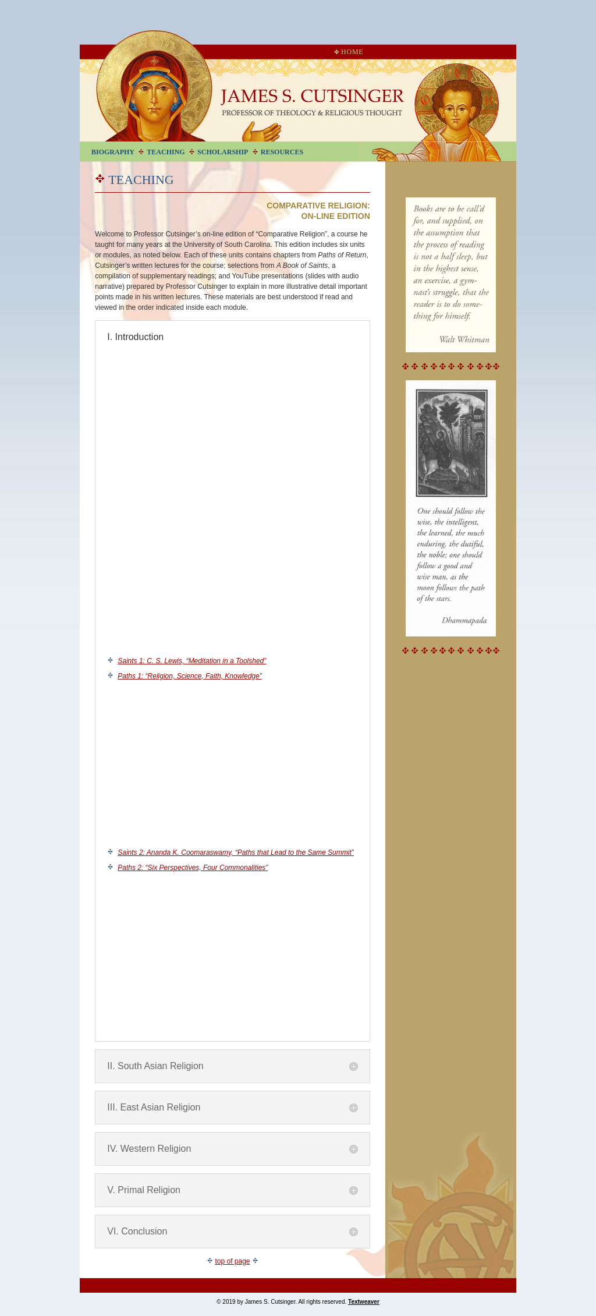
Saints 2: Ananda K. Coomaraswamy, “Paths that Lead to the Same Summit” (236, 852)
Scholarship (222, 152)
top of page (232, 1261)
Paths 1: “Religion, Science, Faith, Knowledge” (189, 676)
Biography (112, 152)
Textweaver (363, 1302)
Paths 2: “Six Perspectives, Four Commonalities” (193, 868)
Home (349, 52)
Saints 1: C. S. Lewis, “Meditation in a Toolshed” (192, 661)
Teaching (166, 152)
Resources (282, 152)
